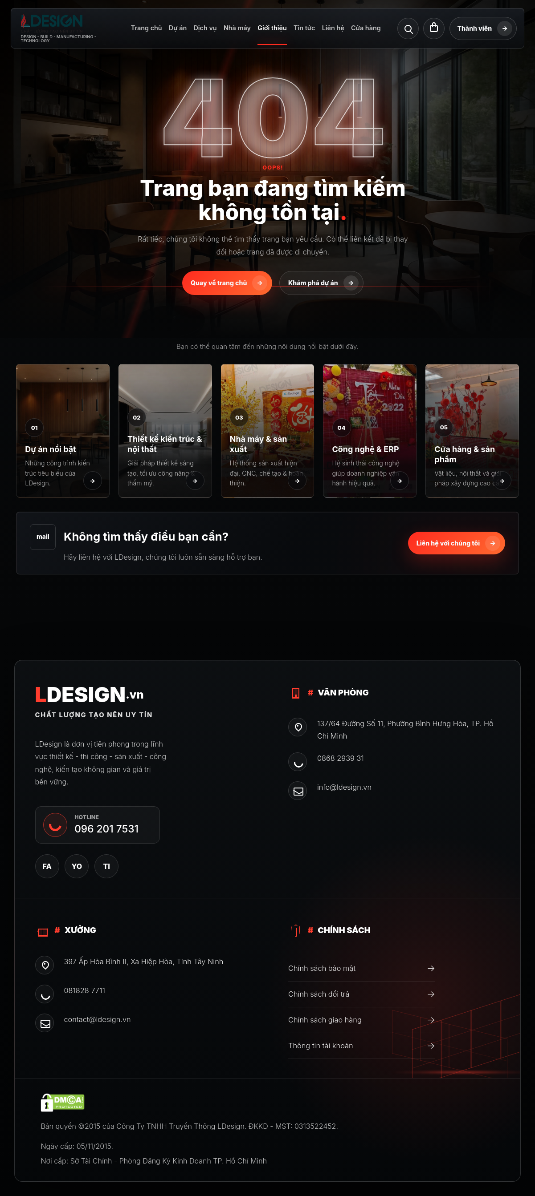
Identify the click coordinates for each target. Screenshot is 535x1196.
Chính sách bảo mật (361, 968)
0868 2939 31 (340, 758)
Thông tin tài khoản (361, 1045)
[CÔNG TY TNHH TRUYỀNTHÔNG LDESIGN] (67, 28)
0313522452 (315, 1126)
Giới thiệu (272, 28)
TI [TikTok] (106, 866)
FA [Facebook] (46, 866)
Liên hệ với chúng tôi (458, 543)
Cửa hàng (366, 28)
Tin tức (304, 28)
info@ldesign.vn (344, 787)
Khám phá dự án (323, 283)
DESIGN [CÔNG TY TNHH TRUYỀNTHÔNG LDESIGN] (89, 694)
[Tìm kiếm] (408, 28)
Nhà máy (237, 28)
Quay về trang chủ (229, 283)
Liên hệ (333, 28)
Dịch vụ (204, 28)
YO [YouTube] (77, 866)
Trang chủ (146, 28)
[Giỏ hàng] (434, 28)
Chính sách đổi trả (361, 994)
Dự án (178, 28)
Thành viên (484, 28)
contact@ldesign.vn (97, 1019)
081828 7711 (84, 990)
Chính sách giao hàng (361, 1020)
